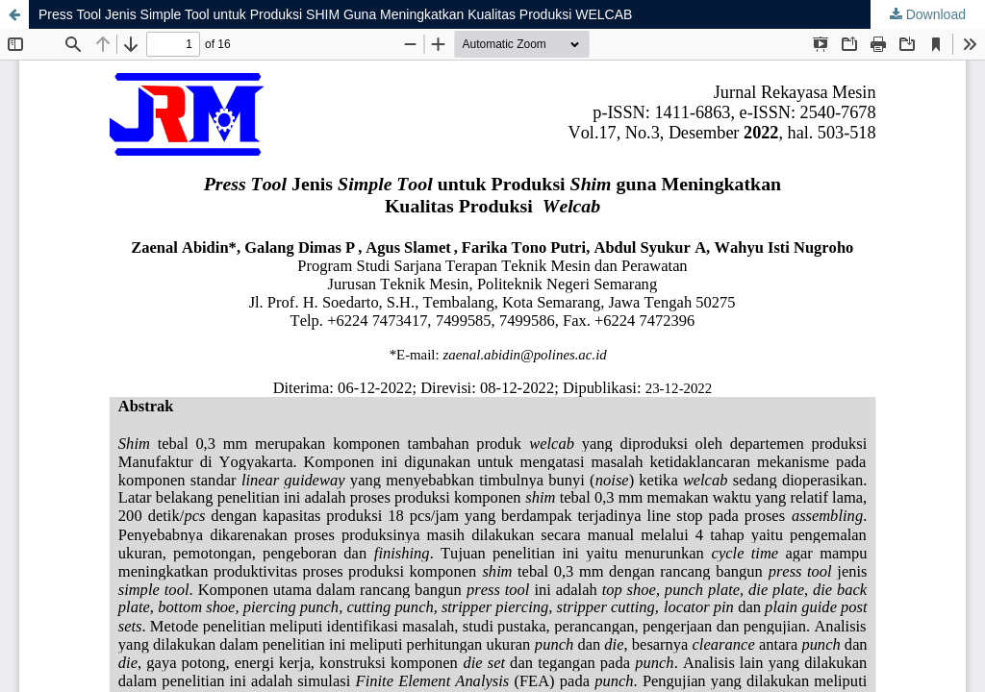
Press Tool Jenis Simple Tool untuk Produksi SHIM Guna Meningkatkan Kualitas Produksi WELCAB (335, 14)
